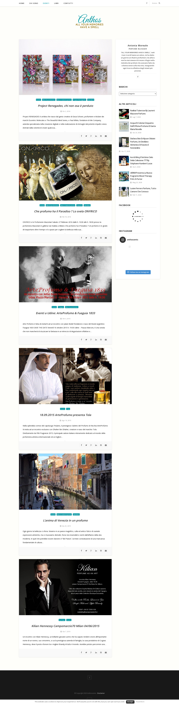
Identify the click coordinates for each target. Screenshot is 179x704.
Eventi (46, 3)
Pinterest (101, 136)
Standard (91, 100)
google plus (91, 136)
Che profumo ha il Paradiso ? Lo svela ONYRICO (65, 211)
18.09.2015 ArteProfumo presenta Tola (65, 415)
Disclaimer (101, 693)
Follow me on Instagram (138, 272)
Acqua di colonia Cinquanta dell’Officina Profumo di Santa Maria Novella (143, 126)
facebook (81, 136)
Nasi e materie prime (64, 100)
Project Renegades (79, 100)
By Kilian (62, 620)
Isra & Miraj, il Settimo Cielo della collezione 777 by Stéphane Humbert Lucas (141, 160)
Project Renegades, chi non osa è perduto (65, 106)
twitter (86, 136)
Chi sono (33, 3)
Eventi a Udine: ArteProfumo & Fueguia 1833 (65, 313)
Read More (140, 702)
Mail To (106, 136)
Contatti (68, 3)
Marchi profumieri (49, 100)
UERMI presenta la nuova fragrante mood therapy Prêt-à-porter (141, 175)
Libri (56, 3)
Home (21, 3)
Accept (130, 702)
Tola (68, 409)
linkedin (96, 136)
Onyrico (79, 205)
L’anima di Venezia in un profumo (65, 520)
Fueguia (61, 307)
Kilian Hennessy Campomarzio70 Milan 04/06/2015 (65, 626)
